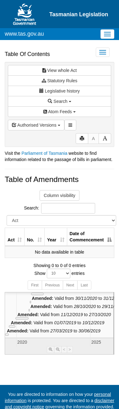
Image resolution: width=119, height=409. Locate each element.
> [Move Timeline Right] (70, 349)
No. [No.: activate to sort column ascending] (30, 239)
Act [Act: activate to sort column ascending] (11, 239)
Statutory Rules (60, 80)
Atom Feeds (59, 111)
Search (59, 101)
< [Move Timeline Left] (64, 349)
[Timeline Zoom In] (50, 349)
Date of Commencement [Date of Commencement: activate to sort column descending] (87, 236)
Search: (59, 208)
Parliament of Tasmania (44, 153)
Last (84, 285)
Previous (52, 285)
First (34, 285)
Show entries (60, 273)
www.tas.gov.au (24, 34)
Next (70, 285)
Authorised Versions (36, 125)
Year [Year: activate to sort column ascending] (52, 239)
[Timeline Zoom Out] (58, 349)
